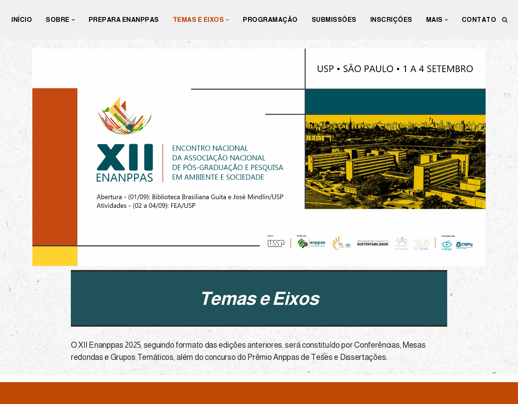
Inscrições (391, 19)
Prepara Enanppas (124, 19)
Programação (270, 19)
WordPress (80, 393)
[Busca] (505, 20)
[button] (73, 19)
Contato (479, 19)
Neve (15, 393)
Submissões (334, 19)
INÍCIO (21, 19)
